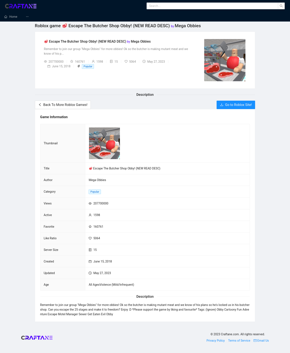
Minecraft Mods (41, 16)
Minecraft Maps (198, 16)
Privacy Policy (215, 340)
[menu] (145, 17)
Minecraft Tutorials (234, 16)
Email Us (261, 340)
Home (13, 16)
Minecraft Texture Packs (159, 16)
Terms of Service (239, 340)
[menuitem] (11, 17)
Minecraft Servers (76, 16)
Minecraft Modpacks (115, 16)
